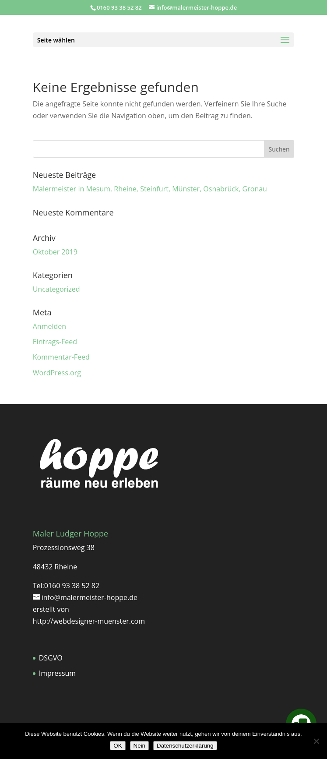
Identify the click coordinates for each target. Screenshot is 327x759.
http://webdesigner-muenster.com (89, 621)
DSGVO (51, 658)
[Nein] (316, 741)
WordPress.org (57, 373)
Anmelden (49, 326)
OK (117, 745)
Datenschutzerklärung (185, 745)
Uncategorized (56, 289)
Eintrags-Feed (55, 341)
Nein (139, 745)
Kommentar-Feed (61, 357)
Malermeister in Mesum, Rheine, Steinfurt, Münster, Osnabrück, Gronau (150, 189)
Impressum (57, 673)
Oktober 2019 (55, 252)
